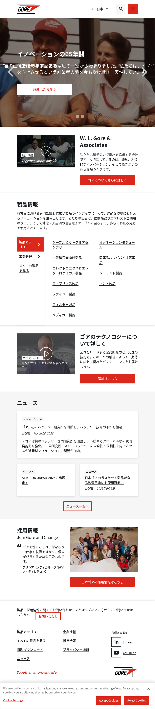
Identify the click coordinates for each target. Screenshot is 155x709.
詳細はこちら (44, 89)
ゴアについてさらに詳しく (107, 180)
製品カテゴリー (28, 632)
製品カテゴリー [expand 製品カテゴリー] (29, 244)
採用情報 (69, 641)
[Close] (148, 688)
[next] (144, 72)
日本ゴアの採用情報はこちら (102, 582)
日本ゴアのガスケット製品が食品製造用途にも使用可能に (107, 480)
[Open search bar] (120, 9)
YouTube (123, 653)
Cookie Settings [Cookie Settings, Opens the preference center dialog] (13, 700)
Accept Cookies (108, 700)
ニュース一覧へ (77, 506)
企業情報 (69, 632)
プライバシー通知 (76, 650)
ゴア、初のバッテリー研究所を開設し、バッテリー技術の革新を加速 (72, 426)
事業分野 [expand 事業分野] (29, 256)
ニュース (23, 659)
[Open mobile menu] (133, 9)
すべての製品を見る (31, 641)
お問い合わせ (48, 616)
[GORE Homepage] (28, 9)
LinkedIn (123, 642)
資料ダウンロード (30, 650)
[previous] (10, 72)
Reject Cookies (136, 700)
